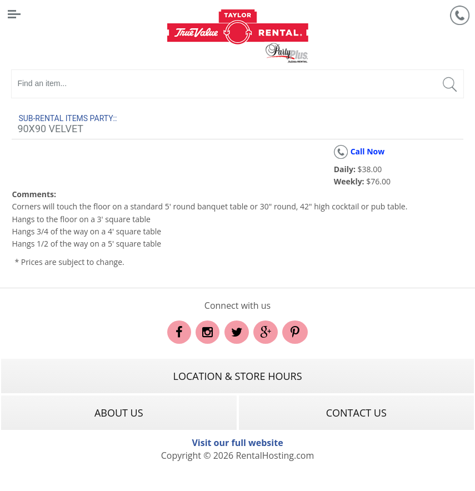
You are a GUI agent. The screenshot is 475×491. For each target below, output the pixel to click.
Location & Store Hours (237, 376)
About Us (118, 412)
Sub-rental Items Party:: (67, 118)
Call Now (359, 151)
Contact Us (356, 412)
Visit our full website (237, 443)
